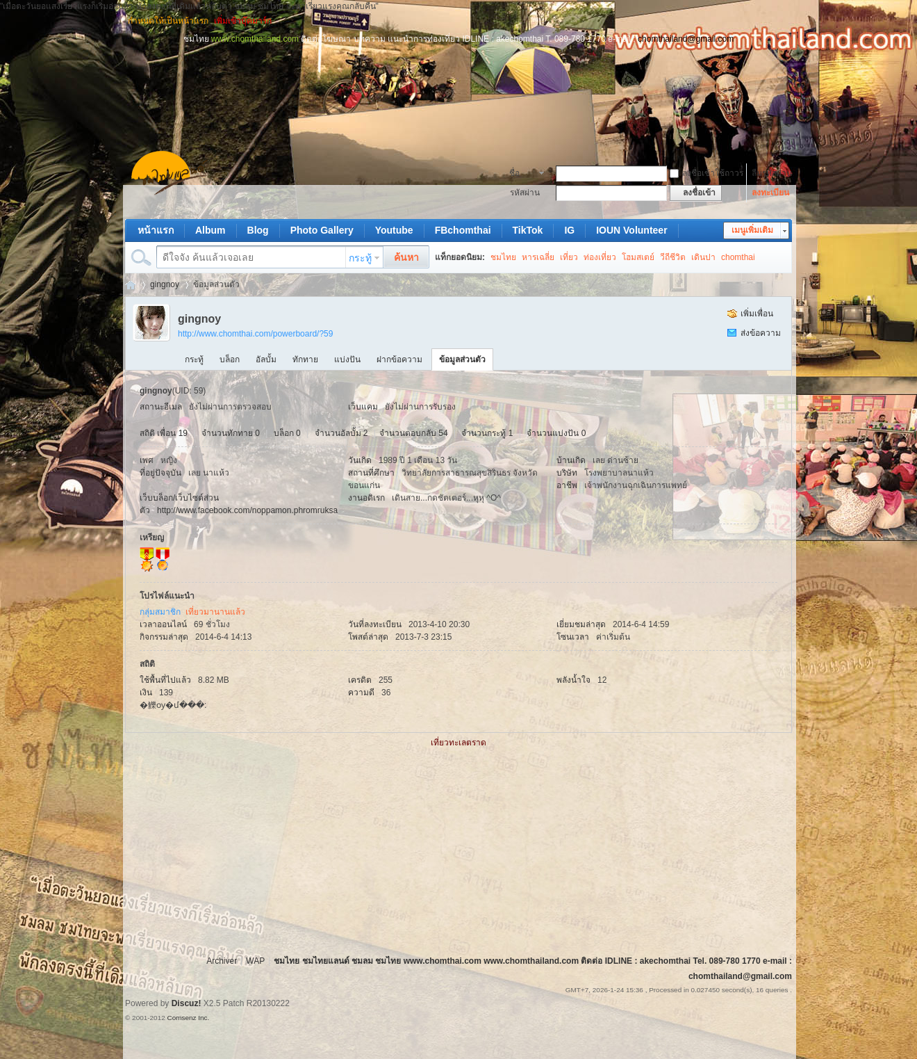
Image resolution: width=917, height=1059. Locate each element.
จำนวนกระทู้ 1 (487, 433)
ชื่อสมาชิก (522, 174)
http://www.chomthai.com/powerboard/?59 (255, 334)
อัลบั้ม (266, 359)
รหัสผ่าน (525, 192)
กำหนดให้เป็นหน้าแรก (168, 21)
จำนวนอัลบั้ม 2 (341, 433)
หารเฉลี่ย (538, 257)
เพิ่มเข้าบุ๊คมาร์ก (243, 21)
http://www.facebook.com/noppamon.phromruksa (247, 510)
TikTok (528, 230)
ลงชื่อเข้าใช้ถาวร (706, 173)
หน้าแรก (156, 230)
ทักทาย (305, 359)
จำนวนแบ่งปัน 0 (556, 433)
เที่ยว (569, 257)
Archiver (221, 961)
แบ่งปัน (347, 359)
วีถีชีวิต (673, 257)
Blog (258, 230)
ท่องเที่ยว (600, 257)
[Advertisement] (458, 76)
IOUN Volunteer (631, 230)
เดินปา (703, 257)
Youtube (394, 230)
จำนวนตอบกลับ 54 (413, 433)
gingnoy (164, 284)
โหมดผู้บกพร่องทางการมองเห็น (785, 21)
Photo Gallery (322, 230)
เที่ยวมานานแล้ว (215, 612)
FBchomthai (463, 230)
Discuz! (186, 1003)
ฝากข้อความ (399, 359)
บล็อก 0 (287, 433)
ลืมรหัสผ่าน (772, 173)
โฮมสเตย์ (638, 257)
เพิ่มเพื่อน (757, 313)
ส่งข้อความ (761, 333)
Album (210, 230)
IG (569, 230)
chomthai (738, 257)
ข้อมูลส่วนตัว (462, 359)
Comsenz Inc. (188, 1017)
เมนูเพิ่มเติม (752, 230)
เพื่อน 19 (172, 433)
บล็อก (230, 359)
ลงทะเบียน (770, 192)
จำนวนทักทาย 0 (230, 433)
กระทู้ (360, 258)
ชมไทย (503, 257)
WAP (255, 961)
